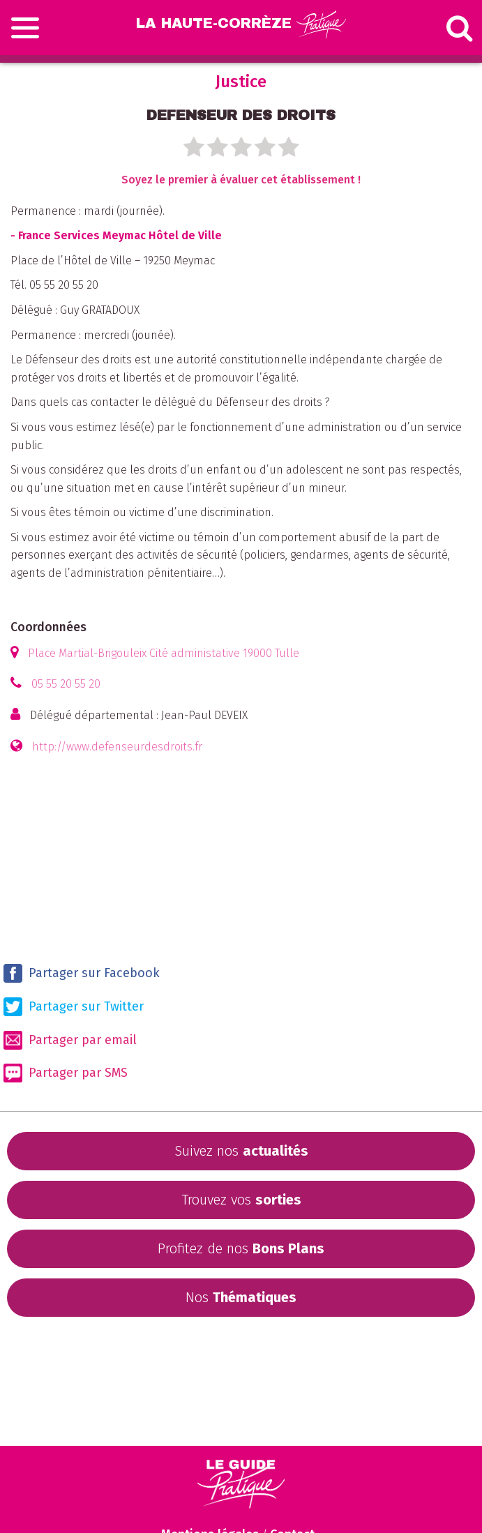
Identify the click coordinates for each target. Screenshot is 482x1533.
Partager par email (70, 1040)
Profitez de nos (241, 1248)
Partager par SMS (65, 1073)
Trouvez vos (241, 1199)
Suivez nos (241, 1150)
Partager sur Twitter (73, 1006)
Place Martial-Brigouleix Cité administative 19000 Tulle (163, 653)
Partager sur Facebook (81, 973)
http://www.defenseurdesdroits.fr (117, 746)
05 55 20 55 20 (65, 683)
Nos (241, 1297)
